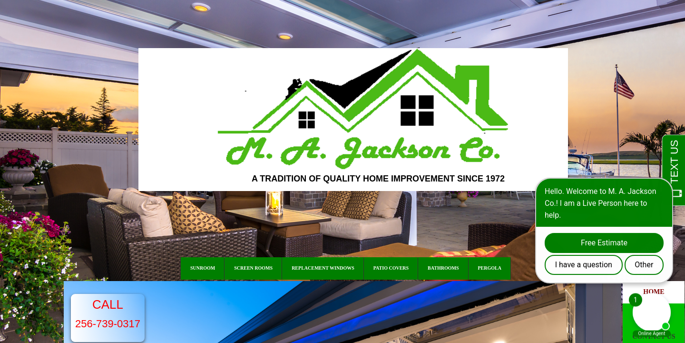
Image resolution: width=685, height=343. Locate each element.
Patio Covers (391, 268)
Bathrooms (443, 268)
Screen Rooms (253, 268)
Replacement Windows (323, 268)
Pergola (489, 268)
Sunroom (202, 268)
